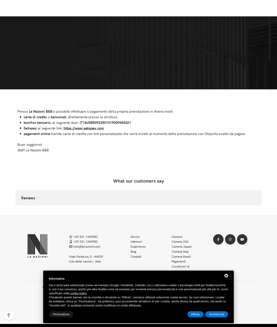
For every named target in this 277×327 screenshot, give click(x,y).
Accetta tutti (216, 314)
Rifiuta (195, 314)
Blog (133, 251)
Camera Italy (180, 251)
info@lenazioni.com (84, 246)
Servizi (135, 236)
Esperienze (138, 246)
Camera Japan (182, 246)
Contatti (136, 256)
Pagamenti (179, 261)
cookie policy (78, 293)
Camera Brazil (181, 256)
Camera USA (180, 241)
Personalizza (61, 314)
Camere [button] (177, 236)
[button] (15, 209)
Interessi (136, 241)
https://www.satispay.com (83, 128)
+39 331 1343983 (83, 236)
